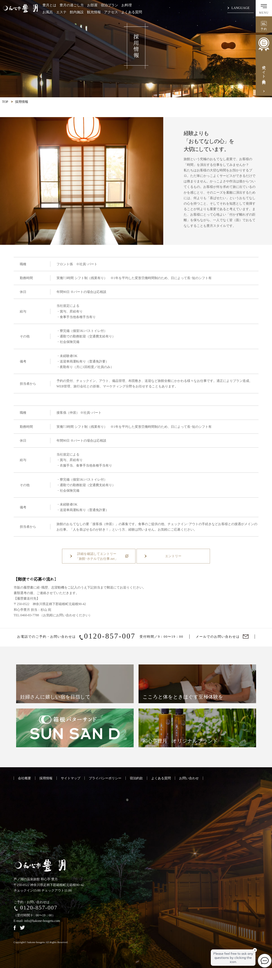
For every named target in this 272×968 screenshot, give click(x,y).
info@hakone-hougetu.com (42, 921)
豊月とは (49, 5)
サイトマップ (70, 778)
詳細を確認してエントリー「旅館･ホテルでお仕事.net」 (96, 556)
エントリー (173, 556)
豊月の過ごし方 (72, 5)
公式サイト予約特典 (264, 57)
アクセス (111, 12)
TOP (5, 101)
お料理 (126, 5)
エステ (61, 12)
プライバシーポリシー (105, 778)
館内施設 (77, 12)
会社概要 (24, 778)
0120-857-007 (109, 636)
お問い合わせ (189, 778)
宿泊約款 (136, 778)
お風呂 (47, 12)
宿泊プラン (109, 5)
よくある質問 (131, 12)
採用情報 (45, 778)
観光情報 (94, 12)
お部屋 (92, 5)
